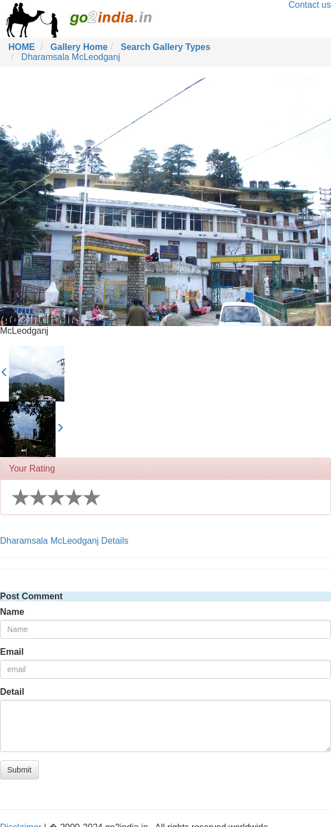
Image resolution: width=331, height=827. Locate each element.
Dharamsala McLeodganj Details (64, 540)
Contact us (310, 4)
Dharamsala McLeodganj (70, 57)
